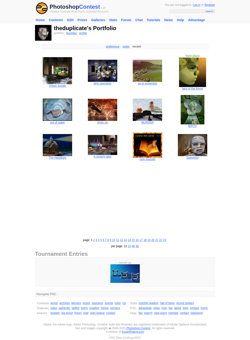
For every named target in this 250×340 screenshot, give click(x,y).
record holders (185, 303)
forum (78, 313)
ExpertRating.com (133, 331)
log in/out (67, 313)
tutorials (173, 313)
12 (121, 240)
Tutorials (153, 20)
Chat (139, 20)
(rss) (164, 308)
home (204, 308)
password (197, 313)
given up (102, 122)
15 (133, 240)
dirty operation (102, 83)
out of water (57, 122)
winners (76, 303)
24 (129, 246)
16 (137, 240)
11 (117, 240)
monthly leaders (148, 303)
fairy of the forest (192, 88)
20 (152, 240)
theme (105, 308)
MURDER (147, 122)
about (177, 308)
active (54, 303)
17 (141, 240)
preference (112, 46)
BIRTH (192, 126)
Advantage (196, 20)
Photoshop (64, 7)
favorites (71, 33)
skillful (75, 308)
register (55, 313)
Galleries (98, 20)
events (109, 303)
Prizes (82, 20)
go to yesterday (147, 83)
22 (160, 240)
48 (133, 246)
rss (124, 303)
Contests (56, 20)
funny (84, 308)
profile (83, 33)
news (156, 308)
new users (160, 313)
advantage (145, 308)
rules (118, 303)
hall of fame (167, 303)
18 (145, 240)
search (148, 313)
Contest (89, 7)
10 (113, 240)
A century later (103, 156)
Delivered (193, 157)
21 (156, 240)
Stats (113, 20)
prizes (86, 303)
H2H (70, 20)
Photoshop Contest (138, 328)
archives (64, 303)
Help (180, 20)
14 (129, 240)
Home (40, 20)
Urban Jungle (57, 85)
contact (110, 313)
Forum (126, 20)
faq (171, 308)
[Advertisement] (125, 199)
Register (209, 5)
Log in (196, 5)
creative (94, 308)
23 (164, 240)
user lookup (97, 313)
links (185, 308)
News (168, 20)
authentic (64, 308)
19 (148, 240)
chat (86, 313)
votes (126, 46)
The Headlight (57, 157)
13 (125, 240)
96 (137, 246)
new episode (147, 159)
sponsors (97, 303)
